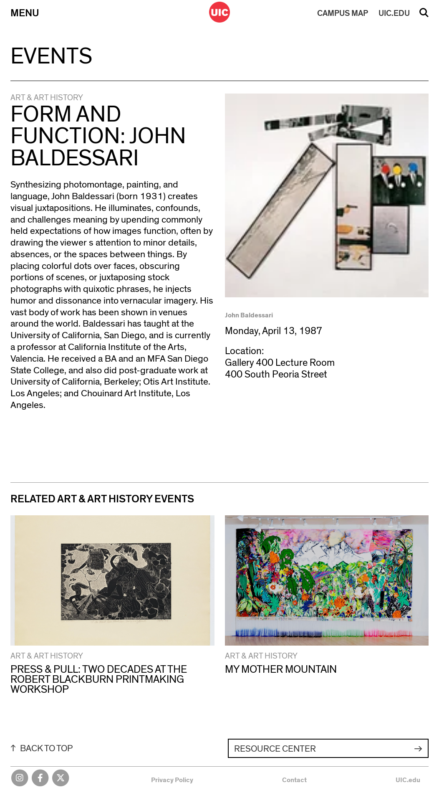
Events (51, 56)
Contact (294, 780)
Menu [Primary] (24, 13)
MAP (342, 13)
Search (424, 15)
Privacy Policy (172, 780)
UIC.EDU (394, 13)
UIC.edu (408, 780)
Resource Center (275, 749)
